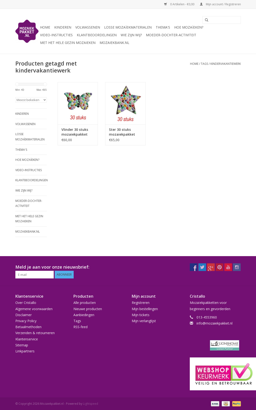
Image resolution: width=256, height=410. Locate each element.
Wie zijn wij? (131, 35)
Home (45, 27)
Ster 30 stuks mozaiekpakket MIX (122, 132)
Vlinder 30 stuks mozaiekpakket (74, 132)
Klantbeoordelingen (97, 35)
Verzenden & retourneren (35, 333)
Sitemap (21, 345)
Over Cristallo (25, 302)
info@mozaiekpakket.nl (214, 323)
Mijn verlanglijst (144, 321)
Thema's (163, 27)
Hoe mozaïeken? (188, 27)
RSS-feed (80, 327)
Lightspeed (90, 404)
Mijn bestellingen (145, 309)
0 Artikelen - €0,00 (179, 4)
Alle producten (84, 302)
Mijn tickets (140, 315)
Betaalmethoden (28, 327)
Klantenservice (26, 339)
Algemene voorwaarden (34, 309)
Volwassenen (87, 27)
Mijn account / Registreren (220, 4)
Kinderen (62, 27)
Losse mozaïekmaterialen (128, 27)
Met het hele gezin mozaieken (67, 42)
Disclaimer (23, 315)
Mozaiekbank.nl (114, 42)
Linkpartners (25, 351)
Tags (204, 64)
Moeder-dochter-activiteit (171, 35)
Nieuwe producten (87, 309)
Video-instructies (56, 35)
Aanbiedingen (83, 315)
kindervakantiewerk (225, 64)
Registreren (140, 302)
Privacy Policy (25, 321)
